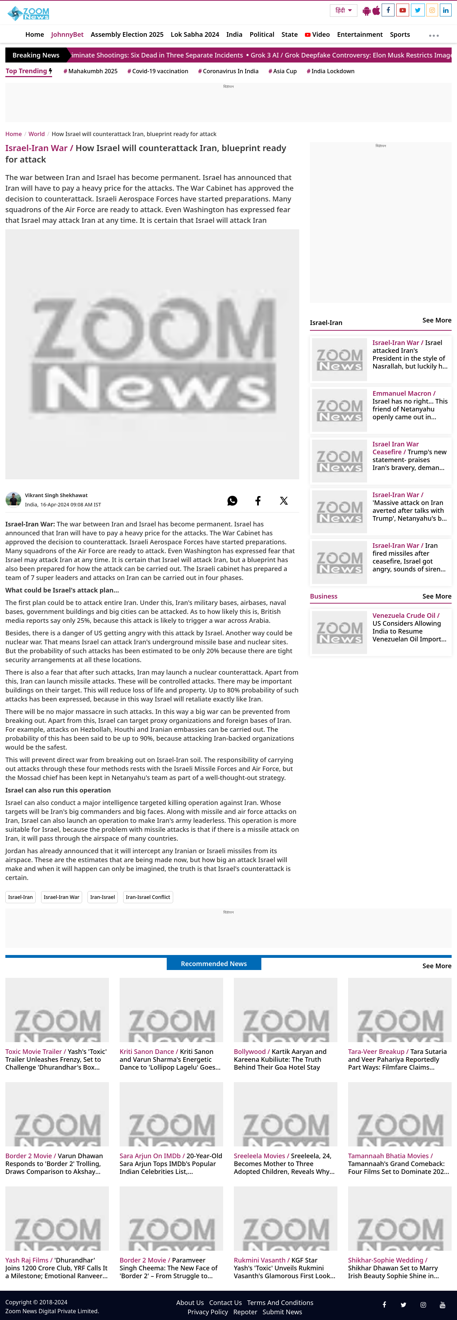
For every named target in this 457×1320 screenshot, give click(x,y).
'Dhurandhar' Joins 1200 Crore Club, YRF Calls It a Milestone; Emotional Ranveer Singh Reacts (56, 1268)
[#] (232, 500)
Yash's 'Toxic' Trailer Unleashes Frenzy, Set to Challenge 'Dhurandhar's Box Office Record (56, 1059)
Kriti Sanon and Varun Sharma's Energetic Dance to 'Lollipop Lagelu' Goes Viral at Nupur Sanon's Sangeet (167, 1059)
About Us (190, 1302)
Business (323, 596)
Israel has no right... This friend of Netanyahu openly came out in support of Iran (410, 405)
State (290, 34)
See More (437, 320)
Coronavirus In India (227, 71)
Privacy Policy (207, 1312)
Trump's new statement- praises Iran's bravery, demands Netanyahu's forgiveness (410, 455)
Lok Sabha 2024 (195, 34)
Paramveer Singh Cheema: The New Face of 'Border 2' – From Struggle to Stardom (168, 1268)
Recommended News (214, 963)
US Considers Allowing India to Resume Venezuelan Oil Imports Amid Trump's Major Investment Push (409, 627)
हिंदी (341, 10)
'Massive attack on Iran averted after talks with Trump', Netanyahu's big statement (410, 506)
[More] (434, 34)
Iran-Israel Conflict (148, 897)
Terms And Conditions (280, 1302)
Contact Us (225, 1302)
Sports (400, 34)
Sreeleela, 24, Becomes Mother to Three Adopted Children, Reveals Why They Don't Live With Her (283, 1163)
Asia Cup (282, 71)
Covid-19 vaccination (157, 71)
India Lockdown (330, 71)
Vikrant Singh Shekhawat (56, 495)
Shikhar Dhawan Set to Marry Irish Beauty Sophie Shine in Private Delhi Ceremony (393, 1268)
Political (262, 34)
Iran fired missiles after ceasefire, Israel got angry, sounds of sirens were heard (408, 557)
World (37, 134)
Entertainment (360, 34)
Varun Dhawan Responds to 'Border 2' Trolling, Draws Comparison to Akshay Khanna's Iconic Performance (54, 1163)
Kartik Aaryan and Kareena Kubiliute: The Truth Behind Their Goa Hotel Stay (280, 1059)
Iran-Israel (102, 897)
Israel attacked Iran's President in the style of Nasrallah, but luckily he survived (409, 354)
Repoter (245, 1312)
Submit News (282, 1312)
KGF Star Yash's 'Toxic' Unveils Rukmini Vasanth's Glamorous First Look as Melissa (282, 1268)
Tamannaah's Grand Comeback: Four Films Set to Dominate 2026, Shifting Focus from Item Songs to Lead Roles (399, 1163)
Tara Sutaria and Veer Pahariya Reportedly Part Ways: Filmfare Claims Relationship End (397, 1059)
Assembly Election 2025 (127, 34)
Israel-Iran (20, 897)
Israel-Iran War (62, 897)
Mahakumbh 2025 (89, 71)
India (234, 34)
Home (34, 34)
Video (317, 34)
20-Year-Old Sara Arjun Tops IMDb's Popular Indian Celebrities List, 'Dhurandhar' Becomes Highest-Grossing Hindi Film (171, 1163)
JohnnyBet (67, 34)
